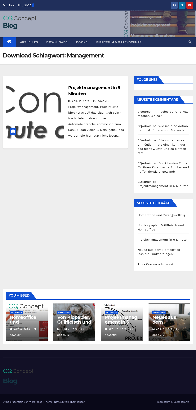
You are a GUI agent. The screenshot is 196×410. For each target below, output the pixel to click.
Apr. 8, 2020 (164, 329)
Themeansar (77, 401)
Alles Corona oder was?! (156, 264)
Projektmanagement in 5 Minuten (163, 186)
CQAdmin (101, 101)
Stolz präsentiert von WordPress (23, 401)
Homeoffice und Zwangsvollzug (161, 215)
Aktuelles (29, 42)
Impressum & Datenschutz (119, 42)
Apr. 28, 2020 (118, 329)
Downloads (57, 42)
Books (82, 42)
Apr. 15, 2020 (81, 101)
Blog (10, 25)
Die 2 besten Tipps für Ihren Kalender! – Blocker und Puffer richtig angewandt (163, 167)
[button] (190, 42)
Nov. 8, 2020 (21, 329)
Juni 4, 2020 (69, 329)
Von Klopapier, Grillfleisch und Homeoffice (74, 322)
